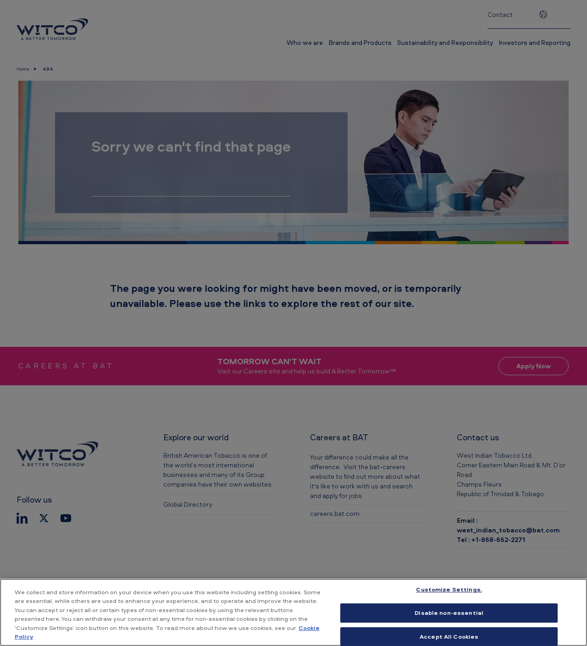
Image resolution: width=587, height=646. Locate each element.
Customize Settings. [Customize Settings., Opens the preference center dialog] (449, 590)
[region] (293, 612)
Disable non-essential (449, 612)
